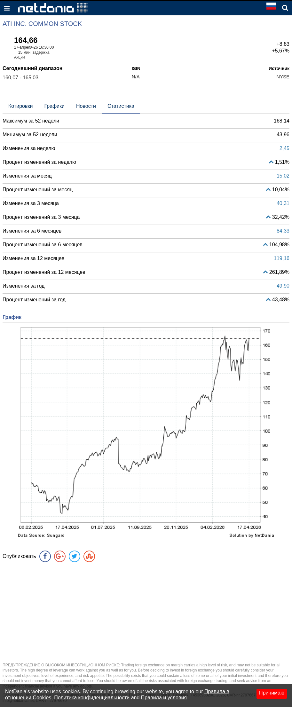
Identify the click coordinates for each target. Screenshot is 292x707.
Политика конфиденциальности (92, 697)
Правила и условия (164, 697)
